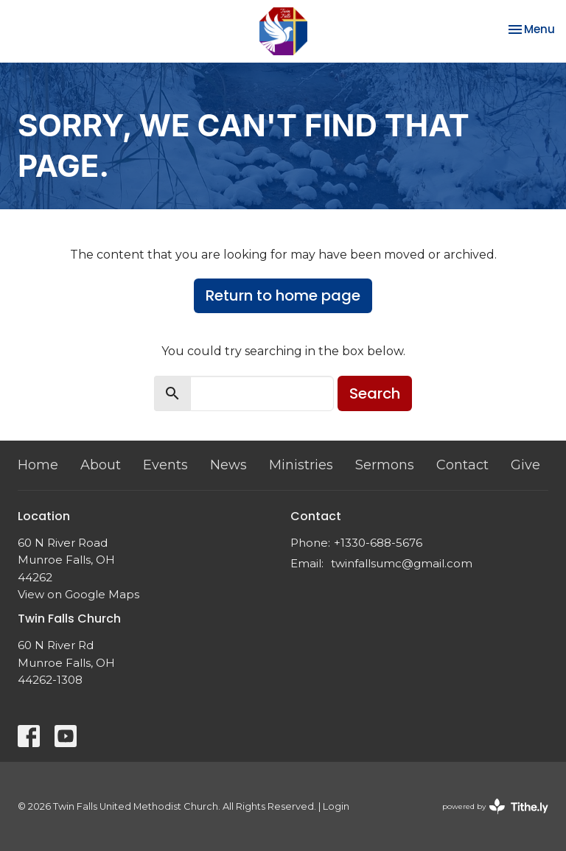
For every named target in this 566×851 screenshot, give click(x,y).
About (100, 465)
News (228, 465)
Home (38, 465)
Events (165, 465)
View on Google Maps (78, 594)
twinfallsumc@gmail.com (401, 563)
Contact (462, 465)
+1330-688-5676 (378, 543)
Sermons (384, 465)
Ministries (301, 465)
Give (525, 465)
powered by (495, 806)
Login (336, 806)
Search (374, 393)
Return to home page (283, 295)
